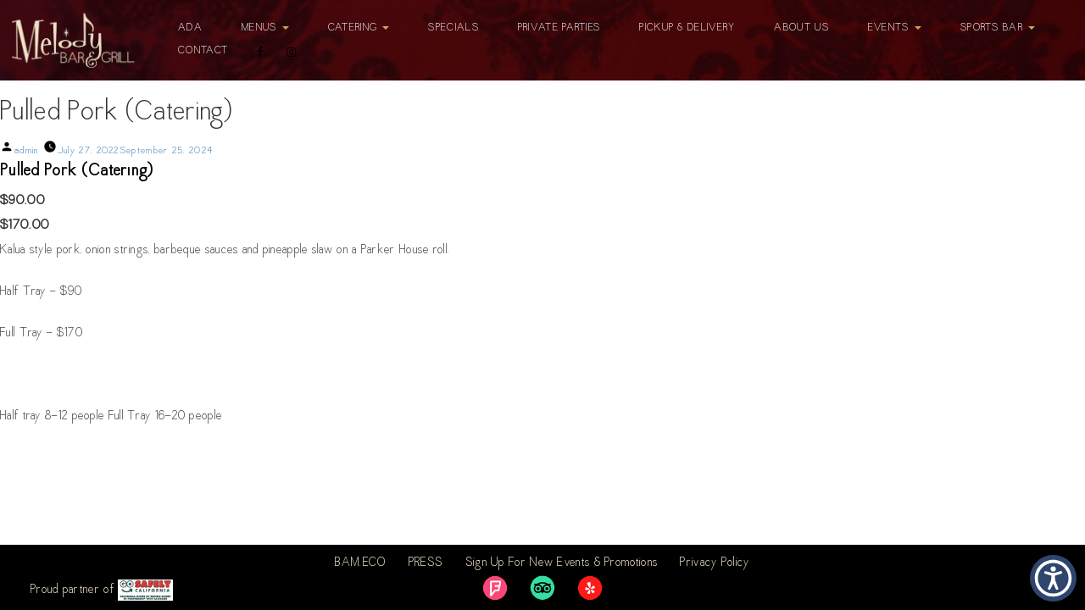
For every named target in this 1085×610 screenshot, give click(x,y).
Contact (203, 51)
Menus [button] (265, 28)
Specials (453, 28)
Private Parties (559, 28)
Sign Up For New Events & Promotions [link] (562, 563)
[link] (495, 588)
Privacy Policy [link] (714, 563)
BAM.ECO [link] (360, 563)
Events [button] (894, 28)
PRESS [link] (426, 563)
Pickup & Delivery (687, 28)
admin (26, 151)
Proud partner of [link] (102, 590)
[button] (1053, 578)
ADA (190, 28)
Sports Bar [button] (997, 28)
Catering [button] (359, 28)
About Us (801, 28)
